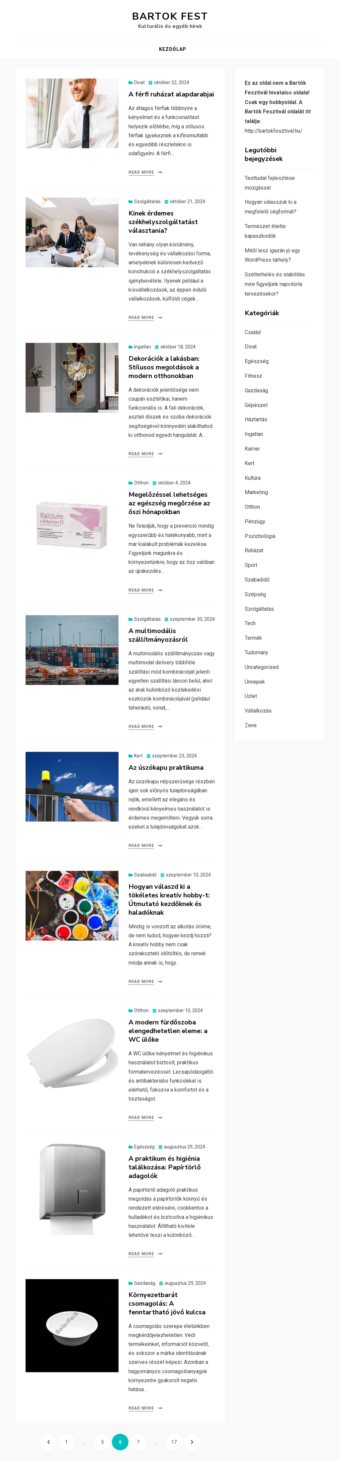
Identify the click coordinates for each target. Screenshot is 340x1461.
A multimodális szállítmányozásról (158, 635)
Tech (250, 623)
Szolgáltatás (147, 201)
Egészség (144, 1146)
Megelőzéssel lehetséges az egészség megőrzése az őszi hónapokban (169, 503)
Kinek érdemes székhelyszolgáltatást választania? (163, 222)
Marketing (256, 492)
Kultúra (253, 478)
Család (253, 332)
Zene (251, 725)
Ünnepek (255, 682)
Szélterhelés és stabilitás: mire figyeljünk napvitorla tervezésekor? (275, 284)
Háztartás (256, 419)
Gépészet (256, 405)
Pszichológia (260, 536)
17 (176, 1439)
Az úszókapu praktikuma (166, 767)
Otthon (141, 482)
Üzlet (251, 696)
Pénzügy (255, 521)
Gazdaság (144, 1283)
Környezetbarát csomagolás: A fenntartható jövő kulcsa (167, 1303)
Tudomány (256, 652)
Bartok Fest (170, 16)
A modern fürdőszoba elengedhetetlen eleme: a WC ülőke (168, 1031)
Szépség (255, 594)
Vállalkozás (258, 711)
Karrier (252, 449)
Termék (253, 638)
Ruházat (254, 550)
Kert (138, 755)
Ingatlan (142, 346)
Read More (141, 172)
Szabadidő (145, 874)
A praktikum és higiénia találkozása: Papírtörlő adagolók (164, 1167)
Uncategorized (262, 667)
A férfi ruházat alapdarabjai (171, 94)
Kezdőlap (172, 49)
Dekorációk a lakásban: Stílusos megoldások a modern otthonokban (164, 367)
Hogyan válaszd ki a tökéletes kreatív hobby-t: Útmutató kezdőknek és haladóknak (169, 899)
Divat (139, 82)
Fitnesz (253, 376)
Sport (251, 565)
